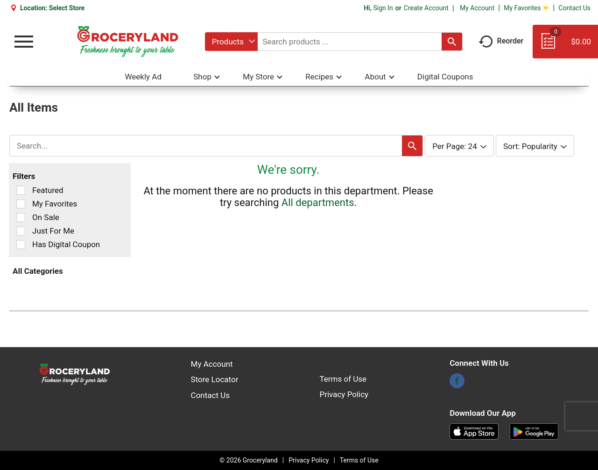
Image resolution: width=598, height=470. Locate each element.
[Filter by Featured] (20, 190)
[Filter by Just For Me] (20, 231)
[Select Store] (67, 8)
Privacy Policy (344, 394)
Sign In (383, 8)
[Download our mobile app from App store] (474, 430)
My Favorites (526, 8)
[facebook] (457, 383)
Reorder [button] (501, 40)
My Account (477, 8)
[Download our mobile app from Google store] (534, 430)
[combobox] (231, 41)
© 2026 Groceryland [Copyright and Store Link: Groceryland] (248, 460)
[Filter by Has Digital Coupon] (20, 244)
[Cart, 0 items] (565, 45)
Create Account (426, 8)
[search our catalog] (452, 41)
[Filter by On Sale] (20, 217)
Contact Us (574, 8)
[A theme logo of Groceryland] (127, 41)
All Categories (38, 271)
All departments (317, 202)
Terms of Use (343, 379)
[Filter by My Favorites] (20, 203)
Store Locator (215, 379)
